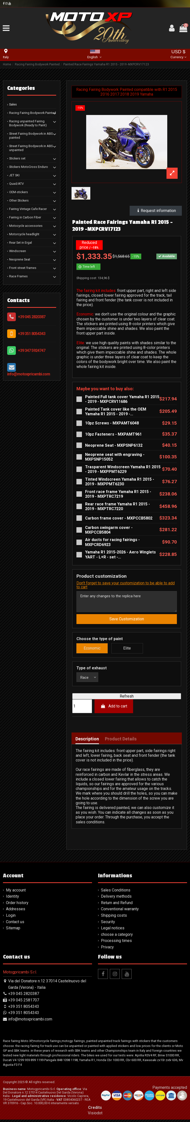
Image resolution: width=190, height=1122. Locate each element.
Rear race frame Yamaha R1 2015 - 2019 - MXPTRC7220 (117, 506)
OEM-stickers (18, 192)
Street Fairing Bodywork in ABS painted (31, 135)
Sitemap (13, 930)
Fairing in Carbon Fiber (25, 217)
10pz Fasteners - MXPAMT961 (113, 434)
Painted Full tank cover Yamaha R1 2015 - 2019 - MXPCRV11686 (122, 399)
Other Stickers (19, 200)
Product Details (121, 741)
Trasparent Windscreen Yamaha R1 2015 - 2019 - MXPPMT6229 (123, 469)
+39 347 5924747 (31, 350)
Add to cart (113, 708)
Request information (156, 210)
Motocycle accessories (26, 226)
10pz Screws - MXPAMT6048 (112, 423)
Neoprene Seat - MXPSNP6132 (113, 445)
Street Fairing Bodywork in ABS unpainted (31, 148)
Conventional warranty (120, 911)
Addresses (15, 911)
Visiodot (95, 1115)
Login (11, 918)
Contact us (15, 924)
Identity (12, 899)
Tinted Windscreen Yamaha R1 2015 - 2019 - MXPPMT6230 (119, 481)
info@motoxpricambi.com (28, 374)
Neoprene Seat (19, 259)
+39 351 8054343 (31, 333)
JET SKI (14, 175)
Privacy (107, 949)
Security (108, 924)
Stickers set (17, 158)
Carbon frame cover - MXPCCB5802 (118, 518)
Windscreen (17, 251)
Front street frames (22, 268)
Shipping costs (114, 918)
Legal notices (112, 930)
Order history (17, 905)
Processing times (116, 943)
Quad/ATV (16, 183)
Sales (13, 104)
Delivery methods (116, 899)
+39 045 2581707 (23, 1002)
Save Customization (126, 621)
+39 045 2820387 (31, 316)
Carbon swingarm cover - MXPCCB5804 (109, 530)
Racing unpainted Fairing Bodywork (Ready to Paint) (28, 123)
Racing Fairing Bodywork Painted (32, 113)
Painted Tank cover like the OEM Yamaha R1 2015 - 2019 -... (115, 411)
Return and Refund (117, 905)
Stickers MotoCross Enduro (28, 167)
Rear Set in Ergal (20, 242)
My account (16, 892)
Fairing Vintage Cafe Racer (28, 209)
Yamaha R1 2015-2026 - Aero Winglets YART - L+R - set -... (120, 554)
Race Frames (18, 276)
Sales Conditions (115, 892)
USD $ (178, 54)
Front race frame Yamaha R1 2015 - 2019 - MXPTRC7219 (118, 494)
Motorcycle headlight (24, 234)
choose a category (117, 937)
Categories (21, 88)
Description (87, 741)
